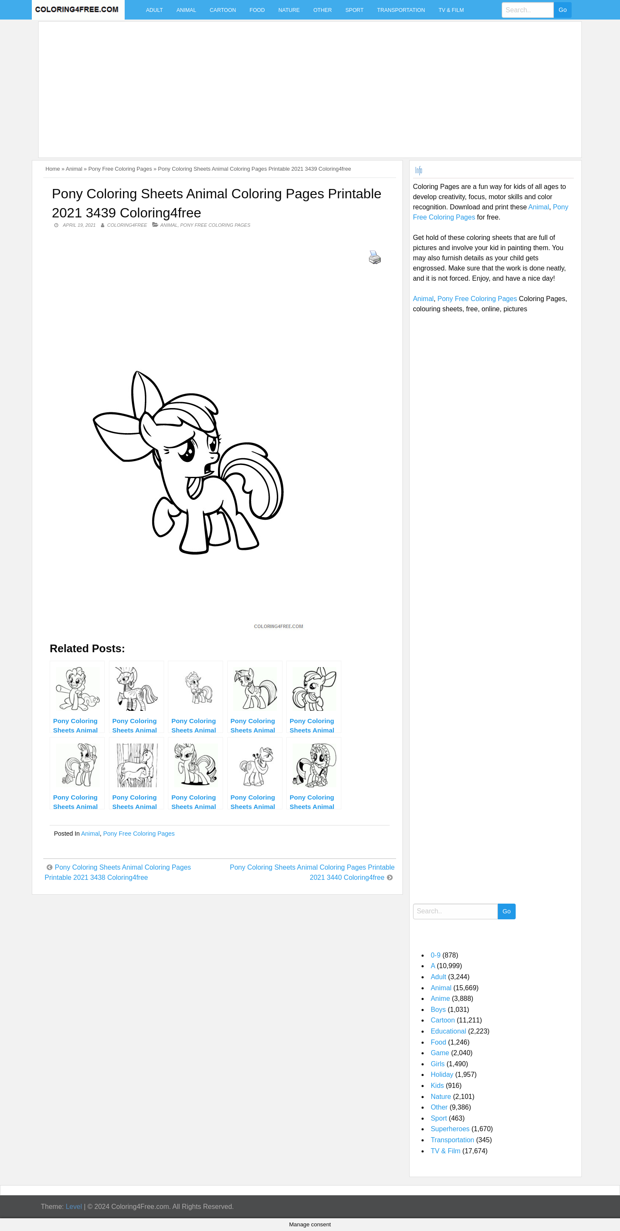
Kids (437, 1085)
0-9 (436, 955)
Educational (448, 1031)
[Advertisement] (296, 84)
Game (440, 1052)
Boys (438, 1009)
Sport (355, 10)
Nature (289, 10)
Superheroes (450, 1128)
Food (257, 10)
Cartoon (223, 10)
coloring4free (127, 225)
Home (52, 169)
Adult (154, 10)
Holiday (442, 1074)
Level (74, 1206)
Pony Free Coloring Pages (120, 169)
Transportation (401, 10)
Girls (438, 1064)
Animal (186, 10)
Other (322, 10)
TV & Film (451, 10)
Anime (440, 998)
